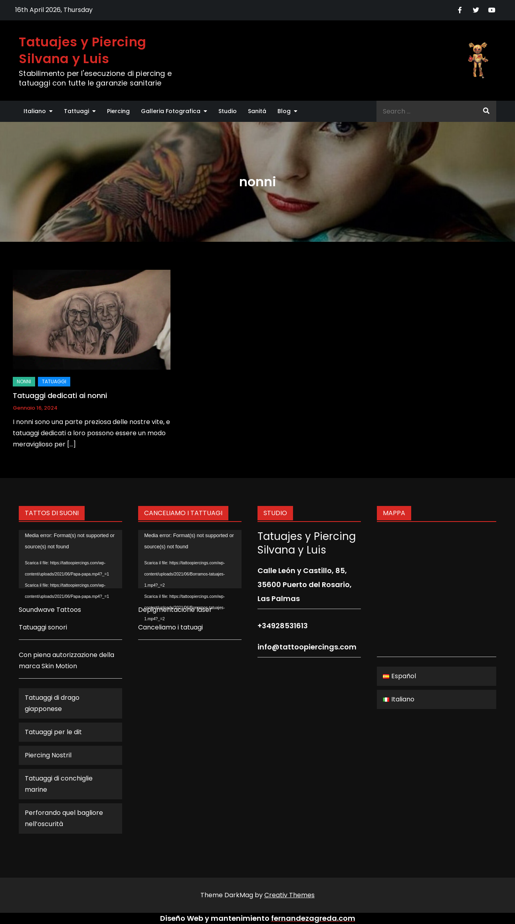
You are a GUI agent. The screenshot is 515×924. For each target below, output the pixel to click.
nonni (24, 381)
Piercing (118, 111)
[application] (70, 559)
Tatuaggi (54, 381)
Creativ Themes (289, 895)
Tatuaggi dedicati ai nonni (60, 395)
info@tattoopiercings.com (307, 647)
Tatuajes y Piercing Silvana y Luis (82, 50)
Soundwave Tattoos (50, 609)
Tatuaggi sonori (43, 627)
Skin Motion (59, 666)
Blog (284, 111)
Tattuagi (76, 111)
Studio (227, 111)
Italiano (35, 111)
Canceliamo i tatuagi (170, 627)
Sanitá (257, 111)
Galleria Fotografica (170, 111)
